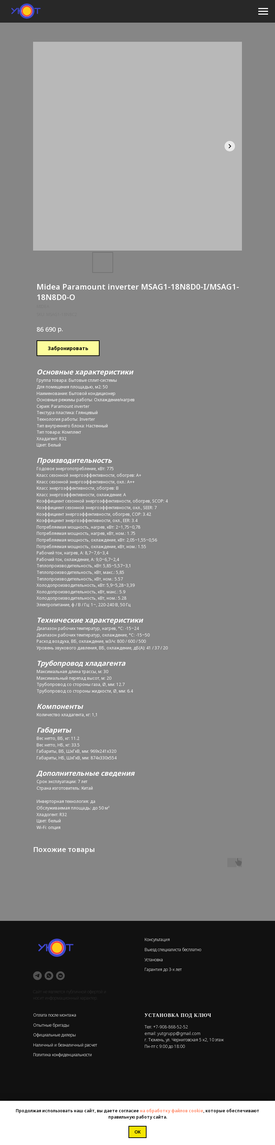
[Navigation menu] (263, 11)
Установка (153, 960)
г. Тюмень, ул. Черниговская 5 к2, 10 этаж (184, 1040)
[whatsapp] (49, 975)
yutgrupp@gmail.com (179, 1033)
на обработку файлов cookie (171, 1111)
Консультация (157, 939)
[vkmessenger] (60, 975)
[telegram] (37, 975)
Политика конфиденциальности (62, 1055)
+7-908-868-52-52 (170, 1027)
